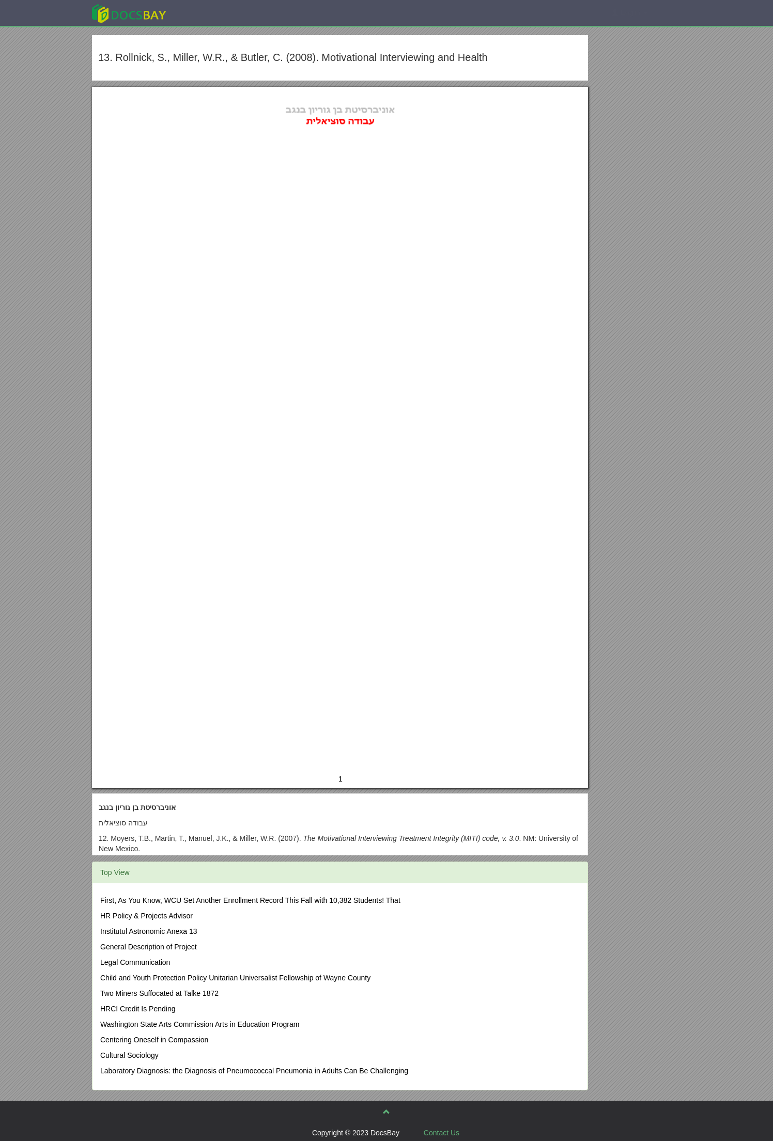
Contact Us (441, 1133)
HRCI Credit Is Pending (138, 1009)
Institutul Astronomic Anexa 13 (148, 931)
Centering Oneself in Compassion (154, 1040)
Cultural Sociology (129, 1055)
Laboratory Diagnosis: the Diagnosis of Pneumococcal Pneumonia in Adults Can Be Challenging (254, 1071)
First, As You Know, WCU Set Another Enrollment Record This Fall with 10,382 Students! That (250, 900)
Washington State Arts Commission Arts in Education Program (199, 1024)
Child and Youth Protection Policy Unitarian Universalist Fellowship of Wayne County (235, 978)
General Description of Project (148, 947)
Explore (206, 12)
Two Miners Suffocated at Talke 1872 (159, 993)
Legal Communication (135, 962)
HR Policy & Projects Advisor (146, 916)
